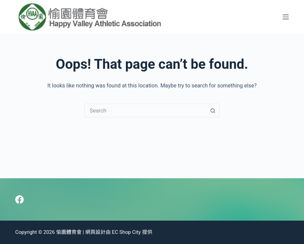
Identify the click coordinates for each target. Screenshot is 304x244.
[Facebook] (19, 199)
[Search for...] (145, 110)
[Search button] (213, 110)
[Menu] (286, 17)
